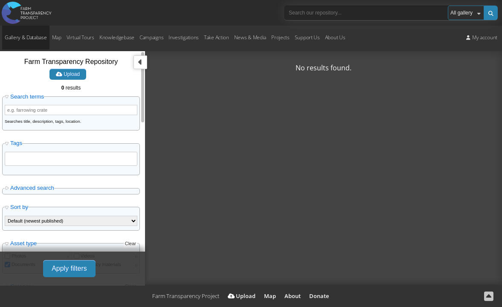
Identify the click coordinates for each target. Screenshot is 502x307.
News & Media (250, 37)
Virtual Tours (80, 37)
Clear (130, 243)
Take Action (216, 37)
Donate (319, 296)
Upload (68, 74)
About (292, 296)
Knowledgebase (116, 37)
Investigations (183, 37)
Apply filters (69, 268)
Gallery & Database (26, 37)
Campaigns (151, 37)
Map (56, 37)
